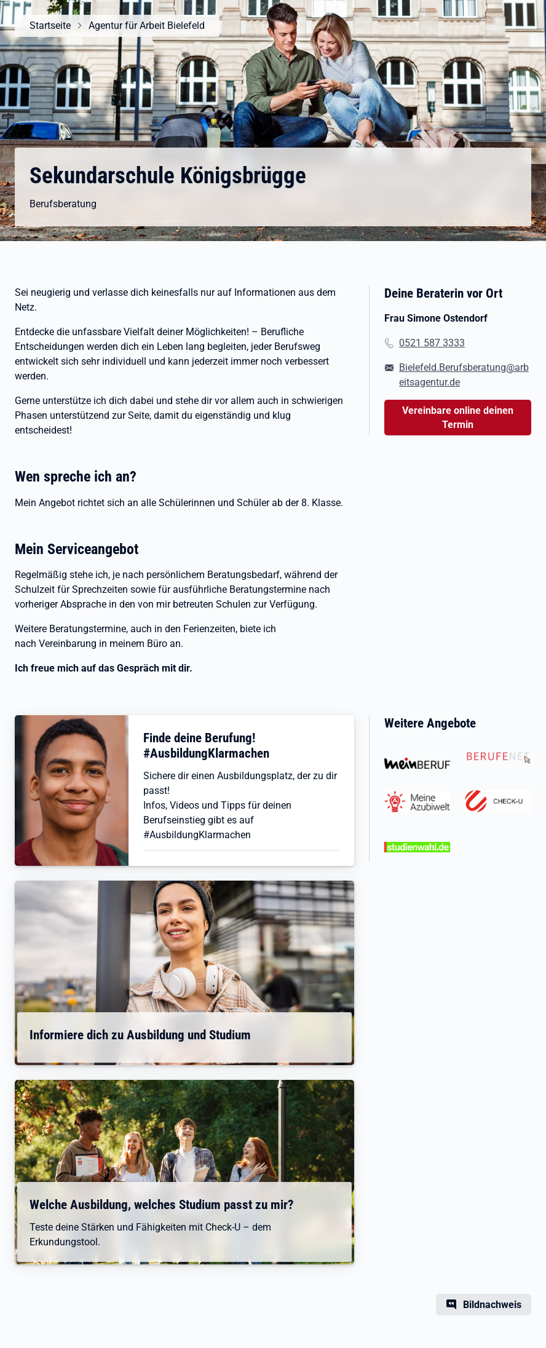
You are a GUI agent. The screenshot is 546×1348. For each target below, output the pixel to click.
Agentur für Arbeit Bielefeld (147, 25)
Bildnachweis (492, 1304)
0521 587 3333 (432, 343)
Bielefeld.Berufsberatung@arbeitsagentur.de (464, 375)
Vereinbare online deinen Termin (457, 417)
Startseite (50, 25)
